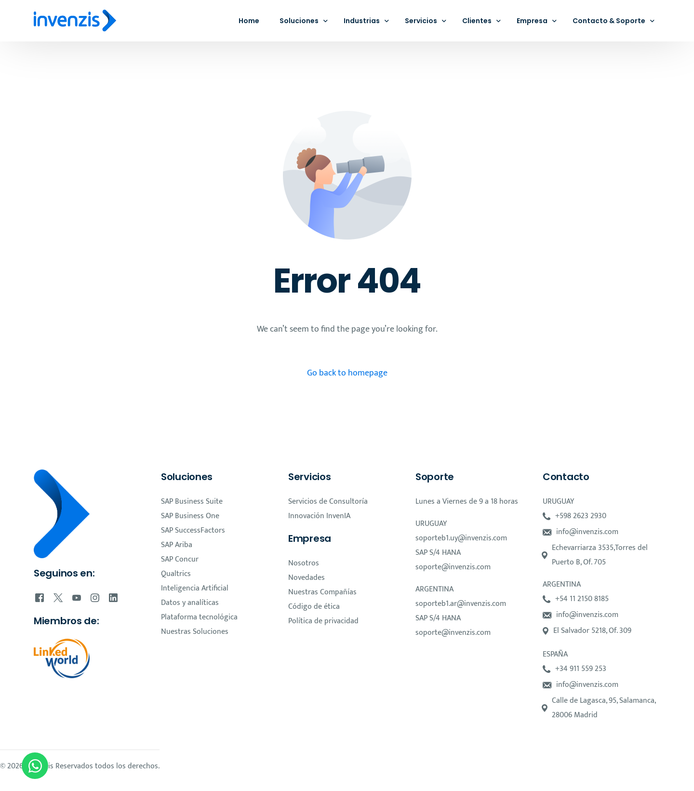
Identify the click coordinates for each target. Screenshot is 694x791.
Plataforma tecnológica (199, 617)
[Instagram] (95, 597)
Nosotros (303, 563)
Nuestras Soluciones (194, 631)
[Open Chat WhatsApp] (35, 765)
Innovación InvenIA (319, 516)
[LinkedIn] (113, 597)
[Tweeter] (58, 597)
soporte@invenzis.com (453, 567)
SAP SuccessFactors (193, 530)
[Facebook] (39, 597)
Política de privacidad (323, 621)
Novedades (306, 577)
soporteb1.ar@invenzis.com (460, 603)
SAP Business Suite (192, 501)
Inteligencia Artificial (194, 588)
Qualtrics (176, 573)
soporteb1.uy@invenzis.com (461, 538)
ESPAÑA (555, 654)
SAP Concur (180, 559)
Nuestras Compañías (322, 592)
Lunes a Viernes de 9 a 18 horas (466, 501)
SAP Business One (190, 516)
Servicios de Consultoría (328, 501)
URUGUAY (431, 523)
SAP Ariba (176, 544)
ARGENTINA (434, 589)
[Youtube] (76, 597)
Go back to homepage (347, 373)
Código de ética (314, 606)
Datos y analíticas (190, 602)
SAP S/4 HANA (438, 552)
